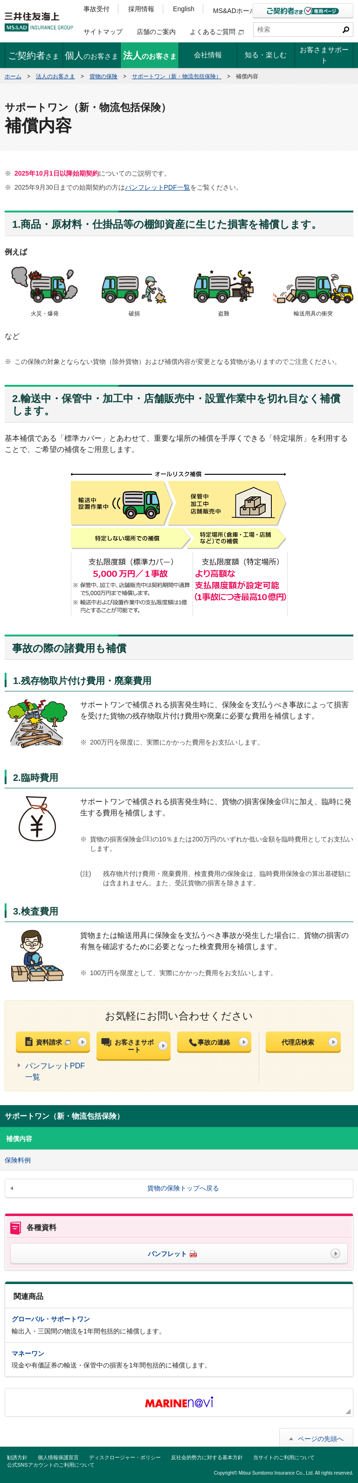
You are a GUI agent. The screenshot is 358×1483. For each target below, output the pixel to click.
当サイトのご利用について (284, 1457)
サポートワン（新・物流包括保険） (176, 76)
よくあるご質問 (217, 31)
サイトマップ (103, 31)
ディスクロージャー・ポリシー (125, 1457)
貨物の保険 (103, 76)
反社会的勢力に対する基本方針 (207, 1457)
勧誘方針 (17, 1457)
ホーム (13, 76)
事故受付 (96, 9)
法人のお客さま (55, 76)
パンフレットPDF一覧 (157, 187)
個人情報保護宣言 (58, 1457)
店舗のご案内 (156, 31)
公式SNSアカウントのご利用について (51, 1465)
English (183, 9)
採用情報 (141, 9)
